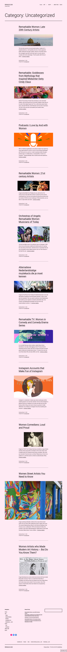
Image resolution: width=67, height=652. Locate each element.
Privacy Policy (46, 647)
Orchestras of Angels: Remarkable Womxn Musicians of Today (30, 218)
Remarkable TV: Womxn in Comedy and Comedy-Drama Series (33, 322)
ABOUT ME (56, 4)
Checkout (7, 626)
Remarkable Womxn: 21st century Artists (33, 619)
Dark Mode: (63, 650)
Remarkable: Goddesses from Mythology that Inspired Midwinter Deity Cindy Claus (33, 615)
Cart (6, 625)
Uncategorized (26, 61)
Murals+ (7, 618)
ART (44, 4)
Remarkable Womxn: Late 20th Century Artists (32, 613)
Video (6, 615)
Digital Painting (8, 616)
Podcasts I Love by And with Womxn (32, 617)
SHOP (49, 4)
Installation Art (8, 620)
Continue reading (25, 56)
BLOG (61, 4)
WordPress (60, 647)
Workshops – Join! (9, 621)
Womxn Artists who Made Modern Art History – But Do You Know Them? (33, 549)
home (41, 4)
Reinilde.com (9, 4)
